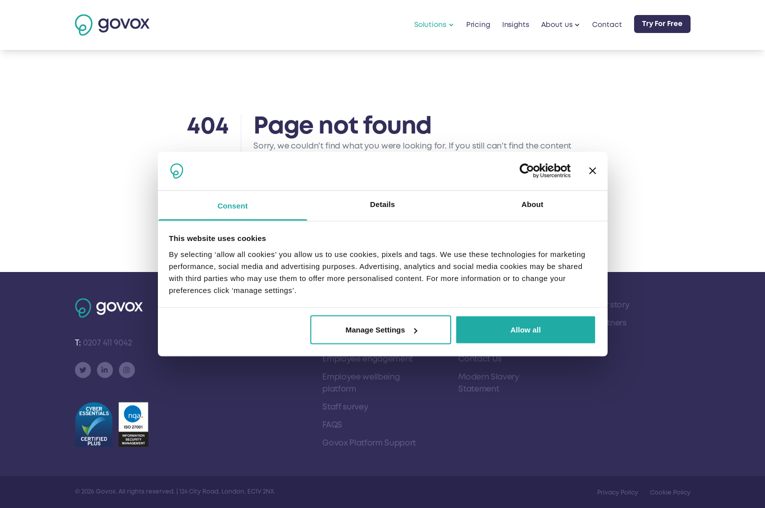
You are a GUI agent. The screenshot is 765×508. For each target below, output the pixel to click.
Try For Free (662, 23)
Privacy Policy (617, 492)
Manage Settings (381, 330)
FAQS (332, 425)
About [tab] (533, 204)
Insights (515, 25)
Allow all (526, 330)
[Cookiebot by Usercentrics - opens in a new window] (527, 171)
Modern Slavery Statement (488, 383)
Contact (607, 25)
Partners (610, 323)
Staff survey (345, 407)
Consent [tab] (232, 205)
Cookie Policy (670, 492)
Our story (611, 305)
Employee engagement (367, 359)
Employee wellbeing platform (361, 383)
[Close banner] (592, 171)
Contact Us (480, 359)
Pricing (478, 25)
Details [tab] (382, 204)
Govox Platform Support (369, 443)
